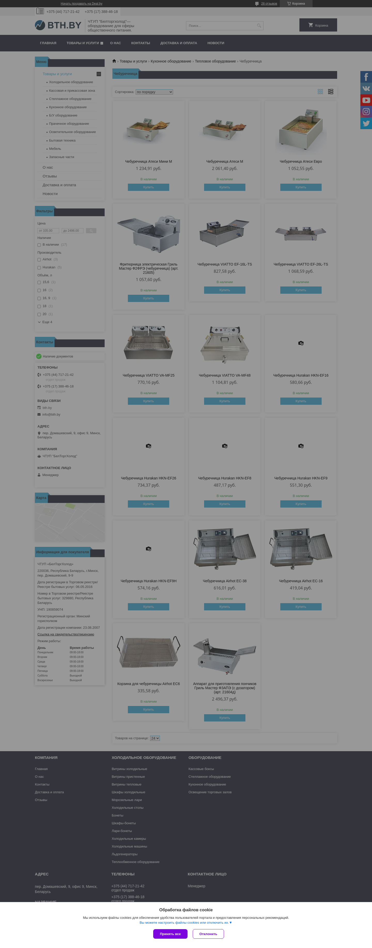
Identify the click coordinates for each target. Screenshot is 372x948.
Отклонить (208, 934)
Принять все (170, 934)
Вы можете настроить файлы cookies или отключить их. (184, 922)
